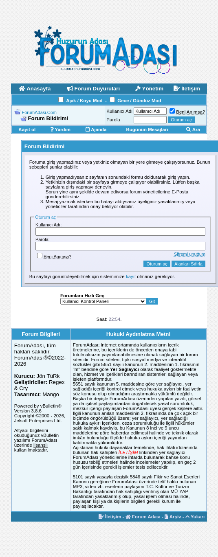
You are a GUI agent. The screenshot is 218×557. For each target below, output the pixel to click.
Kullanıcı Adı (119, 111)
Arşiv (173, 516)
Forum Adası (143, 516)
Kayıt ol (27, 129)
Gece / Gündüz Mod (139, 100)
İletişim (110, 516)
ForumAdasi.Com (39, 112)
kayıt (131, 276)
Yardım (60, 129)
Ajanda (96, 129)
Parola (113, 119)
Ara (193, 129)
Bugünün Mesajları (147, 129)
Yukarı (195, 516)
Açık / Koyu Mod (84, 100)
